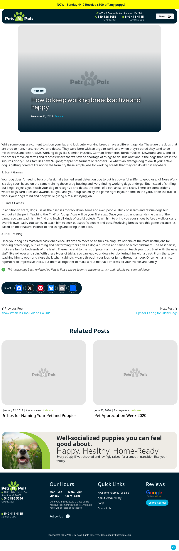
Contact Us (104, 508)
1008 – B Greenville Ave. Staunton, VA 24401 (120, 13)
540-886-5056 (105, 18)
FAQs (101, 503)
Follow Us (56, 516)
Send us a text (137, 20)
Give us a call (110, 20)
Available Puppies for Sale (113, 492)
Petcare (39, 90)
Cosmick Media (123, 535)
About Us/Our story (109, 498)
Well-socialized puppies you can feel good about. (109, 441)
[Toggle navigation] (165, 16)
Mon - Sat (56, 492)
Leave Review (157, 502)
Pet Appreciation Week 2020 (120, 415)
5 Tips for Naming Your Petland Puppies (40, 415)
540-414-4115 (133, 18)
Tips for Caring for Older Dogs (157, 313)
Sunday (54, 496)
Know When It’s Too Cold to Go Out (25, 313)
